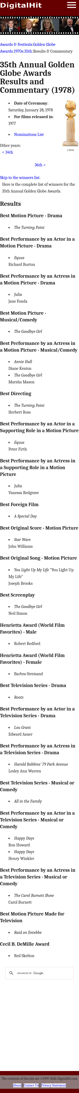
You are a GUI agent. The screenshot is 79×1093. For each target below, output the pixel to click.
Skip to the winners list (20, 177)
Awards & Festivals (16, 44)
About (17, 1085)
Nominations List (29, 134)
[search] (38, 973)
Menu (71, 6)
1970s (18, 51)
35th (28, 51)
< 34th (7, 152)
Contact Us (31, 1085)
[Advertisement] (39, 25)
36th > (40, 165)
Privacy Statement (53, 1085)
